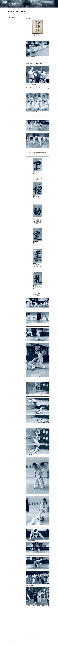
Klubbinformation (11, 11)
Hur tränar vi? (34, 9)
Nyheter (9, 9)
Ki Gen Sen (14, 3)
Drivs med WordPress (11, 642)
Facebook (14, 9)
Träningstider (40, 9)
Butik (17, 11)
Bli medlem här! (22, 11)
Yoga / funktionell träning (26, 9)
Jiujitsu (19, 9)
